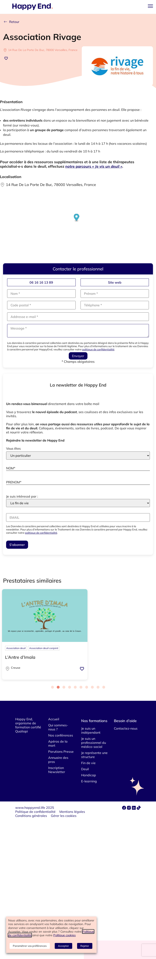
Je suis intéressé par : (22, 496)
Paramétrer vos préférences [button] (30, 945)
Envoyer (78, 356)
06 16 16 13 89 (41, 282)
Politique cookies (64, 935)
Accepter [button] (63, 945)
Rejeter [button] (84, 945)
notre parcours (93, 166)
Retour (11, 21)
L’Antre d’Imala (20, 657)
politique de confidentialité (98, 349)
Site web (114, 282)
